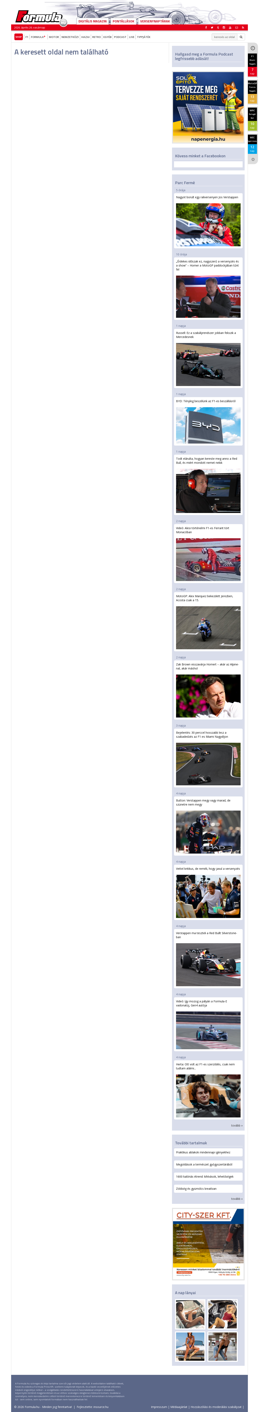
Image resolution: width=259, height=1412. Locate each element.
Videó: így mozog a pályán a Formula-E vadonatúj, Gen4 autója (208, 1024)
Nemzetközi (70, 37)
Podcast (120, 37)
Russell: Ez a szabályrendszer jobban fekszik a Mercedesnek (208, 358)
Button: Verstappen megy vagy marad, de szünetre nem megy (208, 826)
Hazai (85, 37)
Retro (96, 37)
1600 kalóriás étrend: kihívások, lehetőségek (205, 1176)
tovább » (237, 1125)
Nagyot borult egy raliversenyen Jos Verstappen (208, 220)
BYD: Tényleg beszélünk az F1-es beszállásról (208, 421)
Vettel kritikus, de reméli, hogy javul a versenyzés (208, 892)
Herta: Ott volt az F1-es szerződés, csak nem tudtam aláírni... (208, 1089)
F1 (26, 37)
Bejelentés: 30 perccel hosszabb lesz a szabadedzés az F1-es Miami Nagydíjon (208, 758)
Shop (18, 37)
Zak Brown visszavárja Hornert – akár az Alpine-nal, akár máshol (208, 690)
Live (131, 37)
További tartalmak (191, 1143)
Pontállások (123, 21)
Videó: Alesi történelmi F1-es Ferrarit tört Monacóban (208, 553)
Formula (38, 37)
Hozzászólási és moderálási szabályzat (216, 1407)
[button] (243, 27)
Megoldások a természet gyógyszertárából (204, 1164)
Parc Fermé (185, 182)
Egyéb (107, 37)
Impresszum (159, 1407)
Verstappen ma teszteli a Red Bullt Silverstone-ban (208, 958)
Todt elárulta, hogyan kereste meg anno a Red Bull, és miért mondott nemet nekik (208, 485)
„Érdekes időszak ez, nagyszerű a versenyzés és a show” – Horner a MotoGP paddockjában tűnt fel (208, 288)
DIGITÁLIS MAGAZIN (93, 21)
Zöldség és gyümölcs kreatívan (196, 1189)
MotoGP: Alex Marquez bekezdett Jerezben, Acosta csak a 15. (208, 621)
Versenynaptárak (155, 21)
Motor (54, 37)
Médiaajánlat (178, 1407)
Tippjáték (143, 37)
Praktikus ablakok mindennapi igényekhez (203, 1152)
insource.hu (100, 1407)
